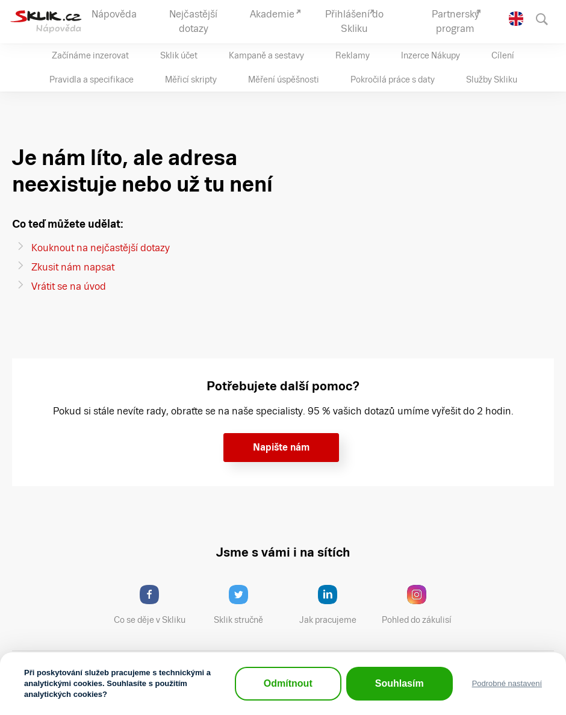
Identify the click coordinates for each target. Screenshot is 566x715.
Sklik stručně (248, 605)
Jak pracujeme (335, 605)
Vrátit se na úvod (68, 286)
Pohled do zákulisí (421, 605)
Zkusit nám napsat (72, 267)
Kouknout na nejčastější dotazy (100, 248)
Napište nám (281, 447)
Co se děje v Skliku (153, 605)
